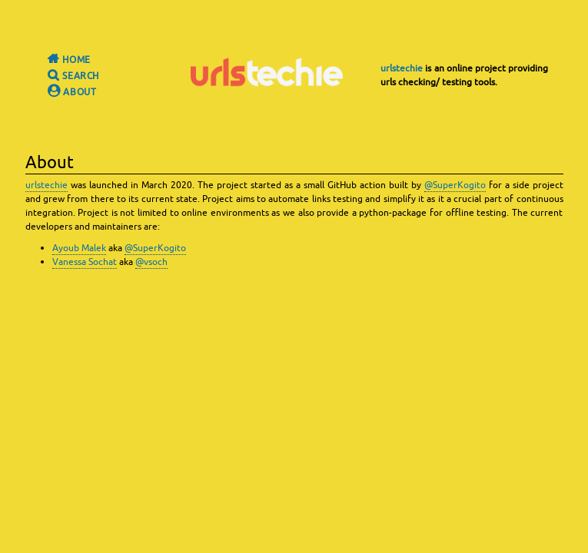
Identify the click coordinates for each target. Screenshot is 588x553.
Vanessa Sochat (84, 262)
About (65, 92)
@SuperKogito (455, 185)
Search (66, 76)
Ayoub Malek (79, 248)
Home (62, 60)
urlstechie (401, 68)
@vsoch (151, 262)
